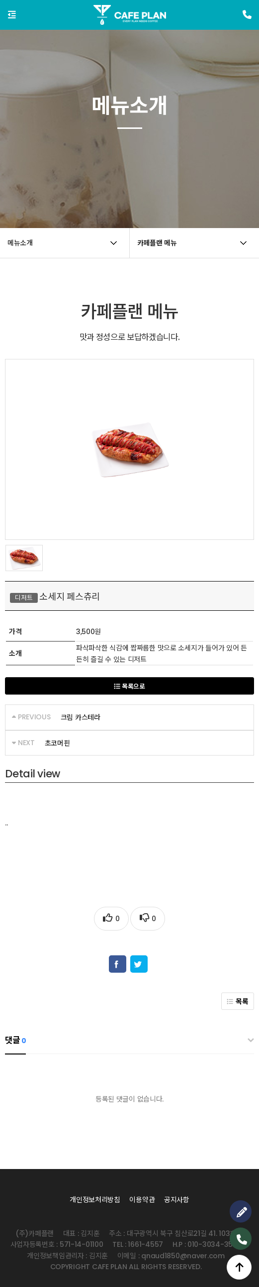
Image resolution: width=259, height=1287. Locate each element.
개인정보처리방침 (95, 1200)
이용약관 (142, 1200)
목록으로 (129, 686)
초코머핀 (57, 743)
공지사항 (176, 1200)
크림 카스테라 (80, 717)
